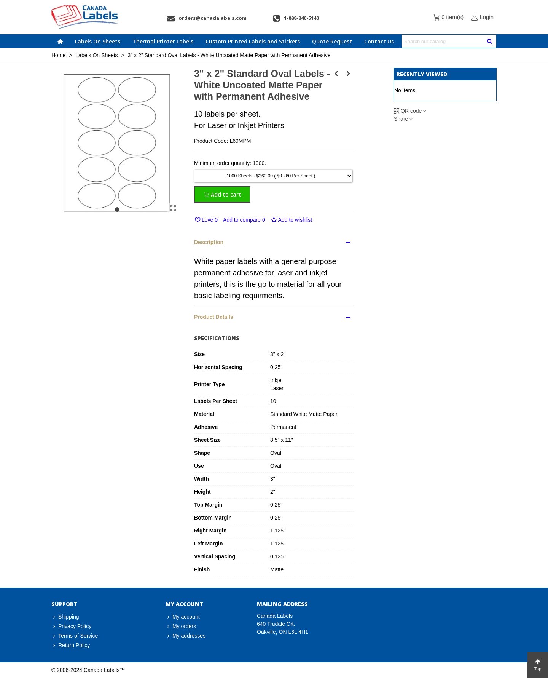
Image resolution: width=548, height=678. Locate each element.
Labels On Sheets (97, 41)
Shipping (65, 617)
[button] (117, 209)
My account (183, 617)
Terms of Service (74, 636)
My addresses (186, 636)
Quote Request (332, 41)
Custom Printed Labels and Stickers (253, 41)
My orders (181, 626)
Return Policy (70, 645)
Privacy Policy (71, 626)
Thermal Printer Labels (162, 41)
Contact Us (379, 41)
